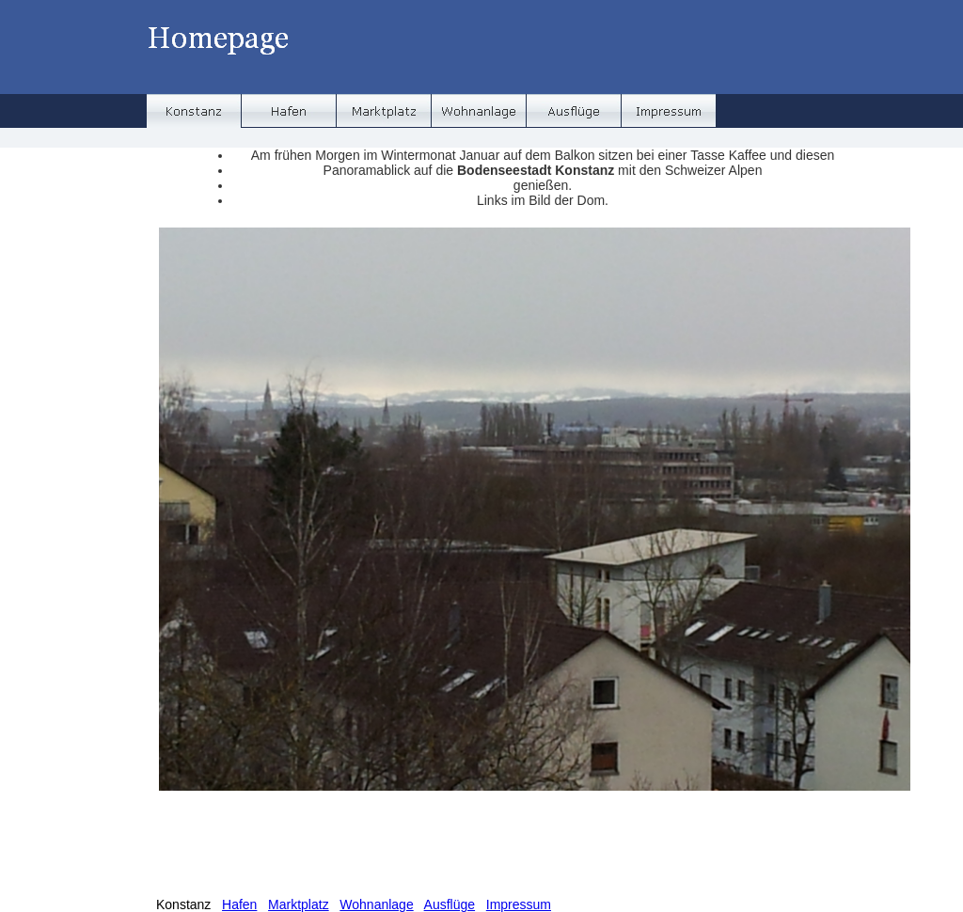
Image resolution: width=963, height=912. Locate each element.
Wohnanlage (376, 904)
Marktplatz (298, 904)
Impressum (518, 904)
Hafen (239, 904)
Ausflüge (449, 904)
